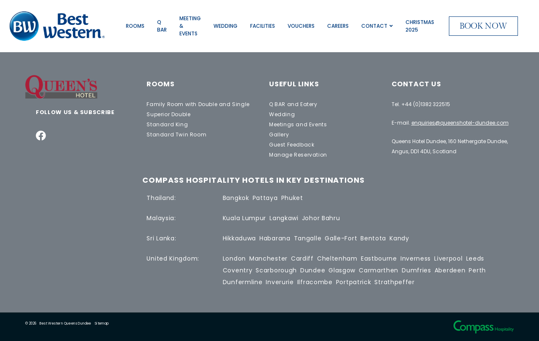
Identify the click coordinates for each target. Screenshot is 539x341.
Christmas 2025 (420, 26)
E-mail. (450, 122)
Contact (377, 25)
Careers (338, 25)
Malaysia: (161, 218)
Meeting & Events (190, 26)
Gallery (279, 134)
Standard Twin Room (176, 134)
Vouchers (301, 25)
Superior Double (168, 114)
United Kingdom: (173, 258)
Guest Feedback (291, 144)
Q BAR (162, 26)
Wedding (225, 25)
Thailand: (161, 198)
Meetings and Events (298, 124)
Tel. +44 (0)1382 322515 (421, 104)
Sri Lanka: (161, 238)
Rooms (135, 25)
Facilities (262, 25)
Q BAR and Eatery (293, 104)
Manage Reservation (298, 154)
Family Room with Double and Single (198, 104)
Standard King (167, 124)
